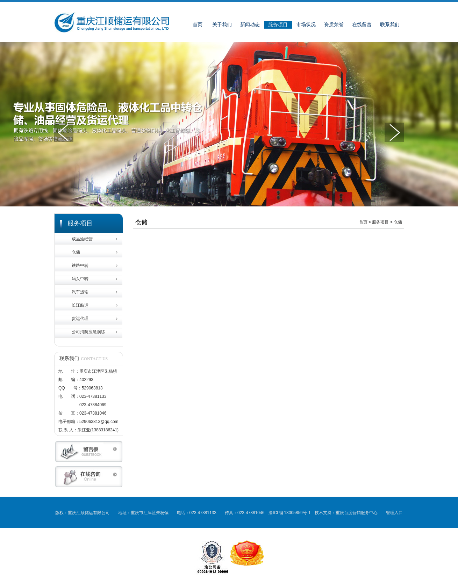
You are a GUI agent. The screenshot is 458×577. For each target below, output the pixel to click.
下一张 (394, 132)
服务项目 (278, 24)
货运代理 (80, 318)
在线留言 (362, 24)
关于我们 (222, 24)
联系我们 (390, 24)
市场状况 (306, 24)
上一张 (63, 132)
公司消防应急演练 (88, 331)
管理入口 (394, 512)
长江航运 (80, 305)
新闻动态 (250, 24)
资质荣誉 (334, 24)
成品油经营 (82, 238)
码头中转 (80, 278)
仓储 (76, 252)
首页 (197, 24)
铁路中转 (80, 265)
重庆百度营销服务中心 (357, 512)
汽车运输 (80, 292)
